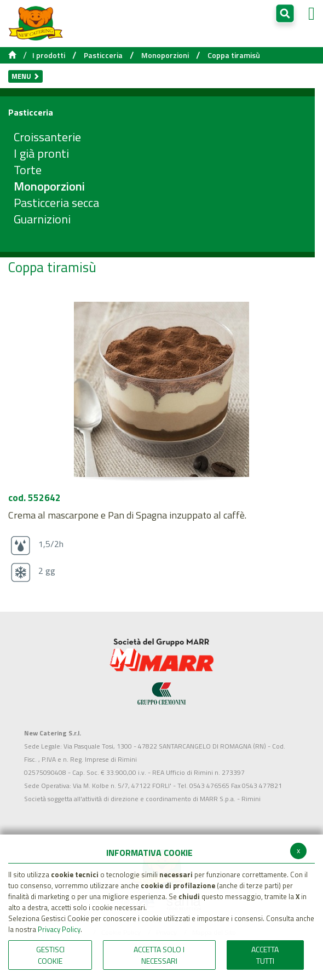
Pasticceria (103, 55)
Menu (25, 76)
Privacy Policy (59, 929)
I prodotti (48, 55)
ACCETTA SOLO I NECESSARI (159, 955)
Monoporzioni (165, 55)
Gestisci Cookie (50, 955)
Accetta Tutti (265, 955)
